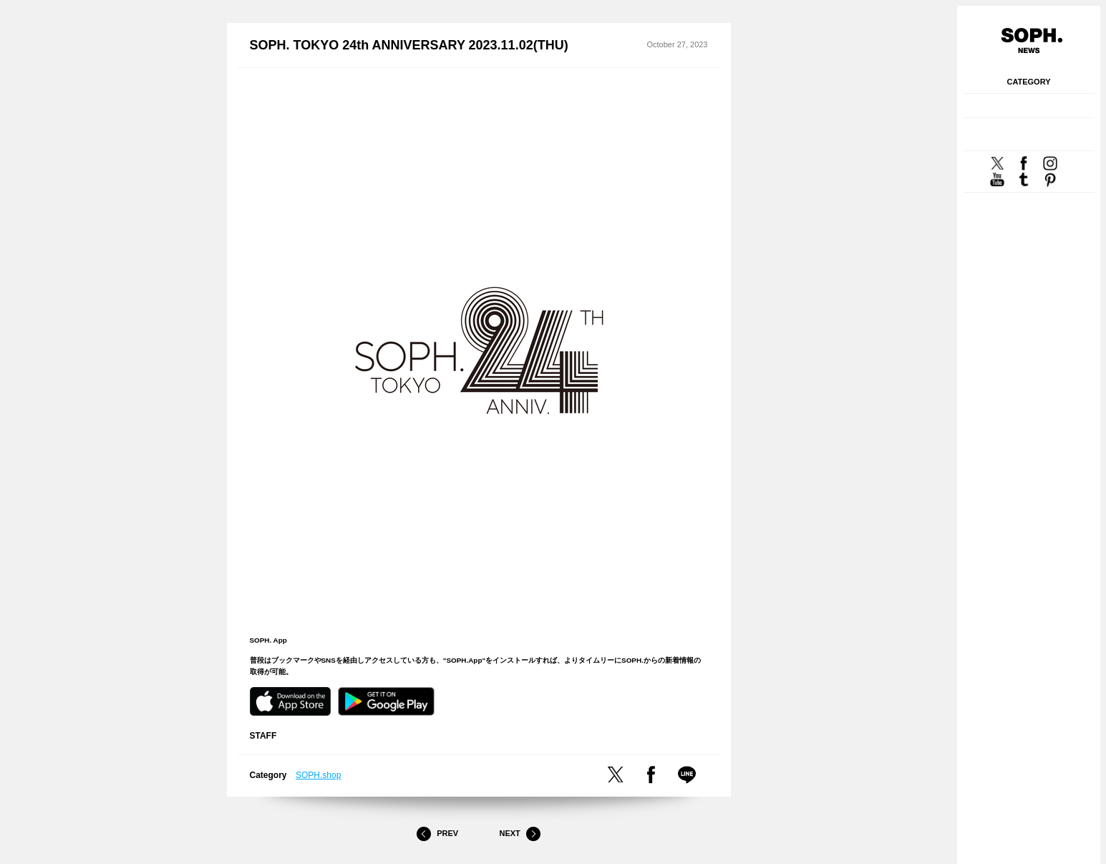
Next (519, 834)
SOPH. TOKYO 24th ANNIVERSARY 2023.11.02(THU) (409, 45)
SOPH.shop (318, 775)
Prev (437, 834)
